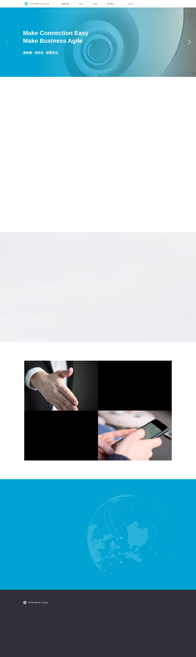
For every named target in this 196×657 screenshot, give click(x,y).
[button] (189, 42)
